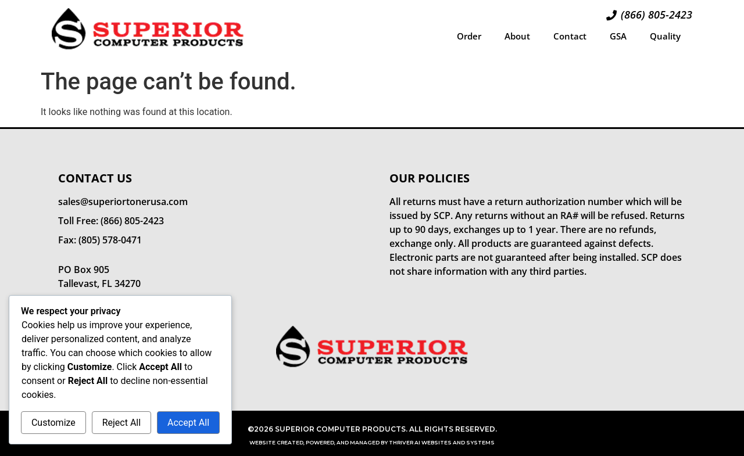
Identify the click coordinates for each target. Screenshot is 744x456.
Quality (665, 36)
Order (469, 36)
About (517, 36)
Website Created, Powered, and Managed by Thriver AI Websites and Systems (372, 442)
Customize (53, 422)
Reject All (121, 422)
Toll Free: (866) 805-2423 (111, 220)
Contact (569, 36)
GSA (618, 36)
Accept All (188, 422)
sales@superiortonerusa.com (123, 201)
